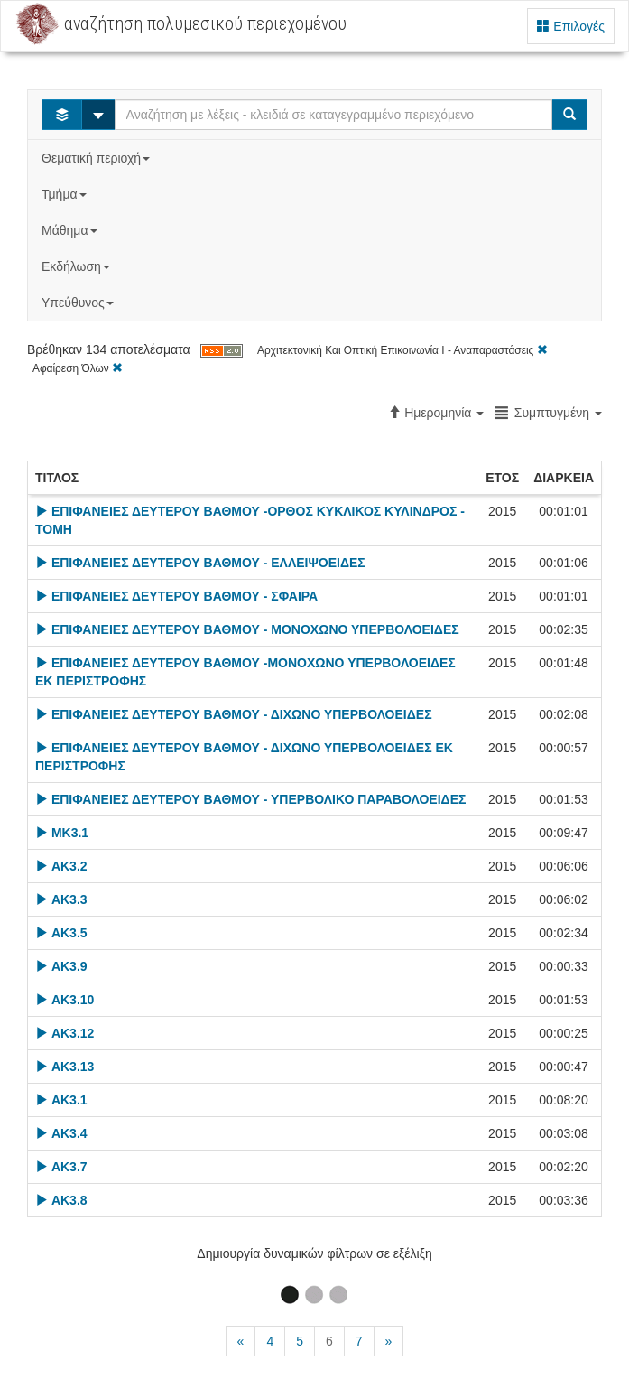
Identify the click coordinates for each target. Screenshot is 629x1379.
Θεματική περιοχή (97, 158)
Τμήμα (65, 194)
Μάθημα (71, 230)
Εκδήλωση (78, 266)
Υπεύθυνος (79, 302)
